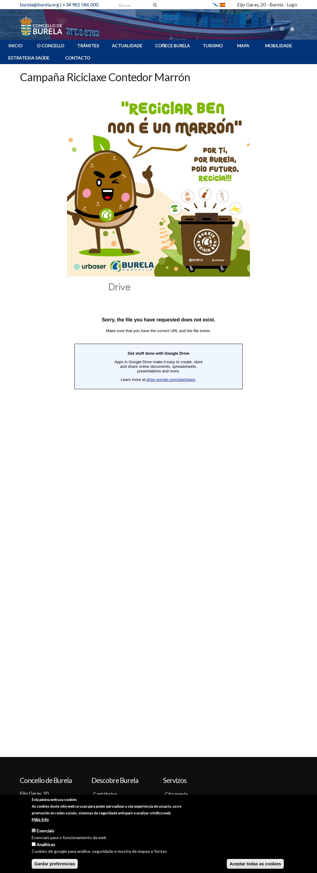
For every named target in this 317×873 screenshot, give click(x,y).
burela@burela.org (39, 4)
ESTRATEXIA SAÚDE (28, 57)
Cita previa (176, 794)
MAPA (243, 45)
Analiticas (46, 845)
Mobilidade (278, 45)
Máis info (40, 820)
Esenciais (45, 831)
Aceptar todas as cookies (255, 864)
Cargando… (158, 508)
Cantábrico (105, 794)
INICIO (15, 45)
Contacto (77, 57)
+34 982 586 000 (80, 4)
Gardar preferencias (54, 864)
